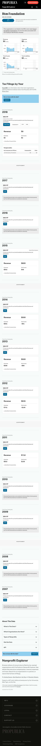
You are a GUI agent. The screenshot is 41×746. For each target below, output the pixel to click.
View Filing (6, 124)
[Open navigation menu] (25, 2)
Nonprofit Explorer (8, 7)
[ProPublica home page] (13, 731)
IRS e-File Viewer (18, 685)
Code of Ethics (7, 741)
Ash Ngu (23, 677)
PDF (23, 124)
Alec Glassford (17, 677)
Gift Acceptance (19, 744)
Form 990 (5, 88)
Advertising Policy (8, 744)
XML (27, 124)
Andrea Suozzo (8, 677)
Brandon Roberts (33, 677)
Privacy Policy (27, 741)
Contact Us (6, 100)
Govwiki (18, 686)
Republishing (17, 741)
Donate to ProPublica (32, 2)
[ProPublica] (10, 2)
